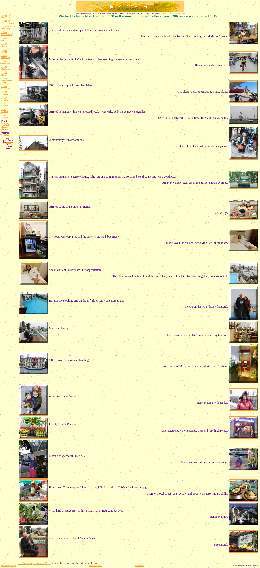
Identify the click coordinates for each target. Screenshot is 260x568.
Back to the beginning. (95, 566)
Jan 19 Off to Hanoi (6, 34)
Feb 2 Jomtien (4, 111)
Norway (165, 13)
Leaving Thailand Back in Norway (5, 126)
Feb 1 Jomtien (4, 105)
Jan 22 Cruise (4, 51)
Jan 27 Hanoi (4, 74)
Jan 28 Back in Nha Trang (6, 81)
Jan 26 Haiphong (5, 68)
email (8, 143)
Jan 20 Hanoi (4, 39)
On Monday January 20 (34, 563)
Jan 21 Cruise (4, 45)
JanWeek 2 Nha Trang (6, 28)
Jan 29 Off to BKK (6, 87)
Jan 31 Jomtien (4, 99)
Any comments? (139, 566)
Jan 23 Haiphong (5, 57)
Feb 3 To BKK (4, 116)
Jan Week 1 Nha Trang (6, 16)
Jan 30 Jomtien (4, 93)
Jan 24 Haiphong (5, 62)
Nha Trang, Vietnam (176, 13)
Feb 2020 (5, 135)
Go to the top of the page (8, 566)
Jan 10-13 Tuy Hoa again (7, 22)
